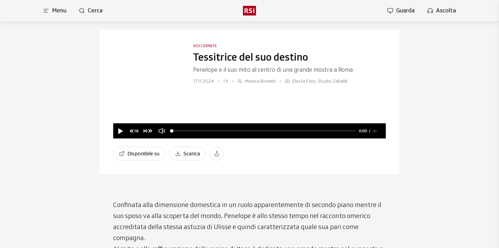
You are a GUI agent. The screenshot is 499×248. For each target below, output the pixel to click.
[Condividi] (217, 154)
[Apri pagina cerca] (91, 11)
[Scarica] (187, 154)
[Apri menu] (55, 11)
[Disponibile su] (139, 154)
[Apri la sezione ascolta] (441, 11)
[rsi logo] (249, 11)
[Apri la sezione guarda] (401, 11)
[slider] (263, 131)
